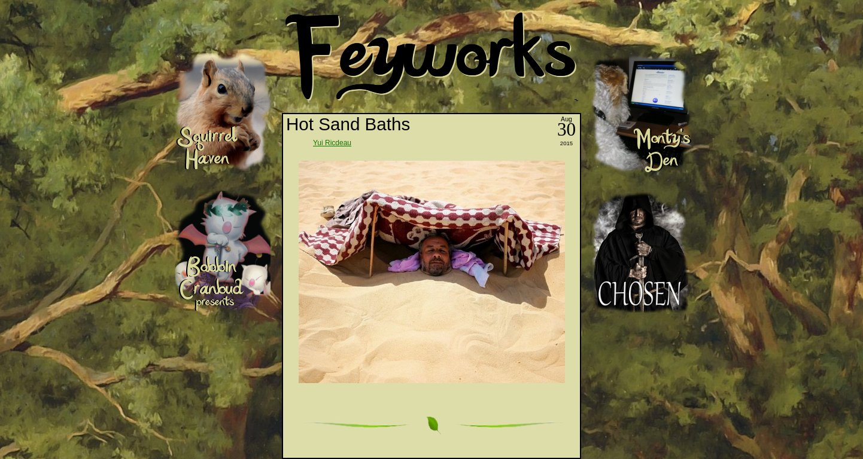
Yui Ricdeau (332, 143)
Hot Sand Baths (348, 124)
